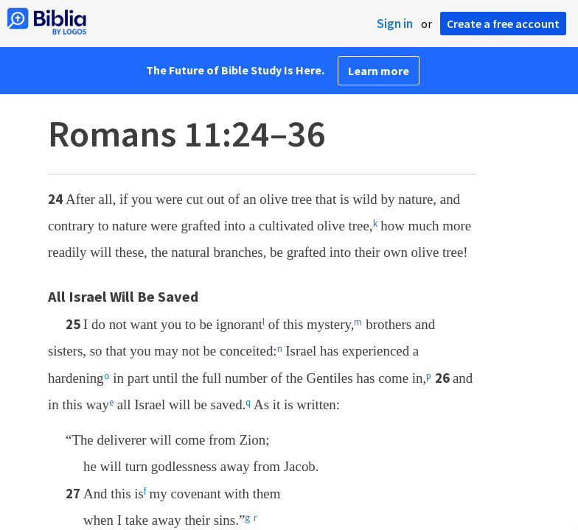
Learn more (378, 70)
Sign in (395, 23)
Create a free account (503, 23)
